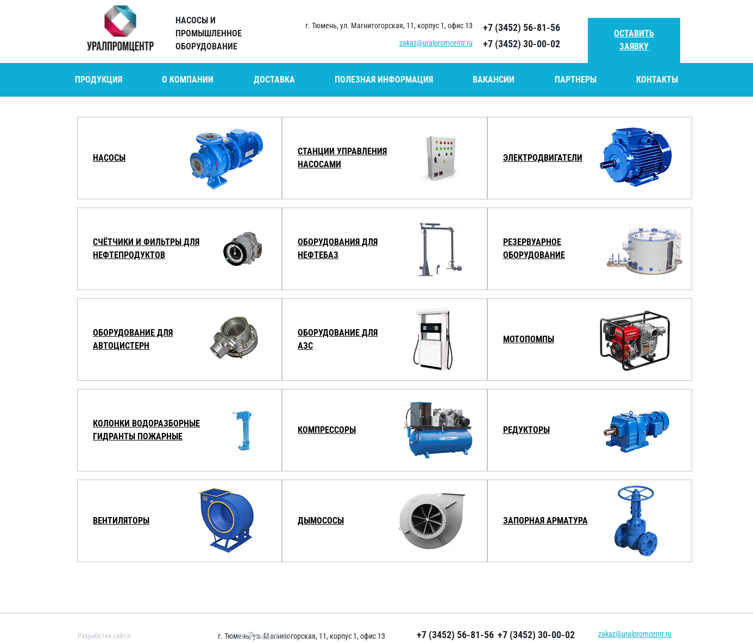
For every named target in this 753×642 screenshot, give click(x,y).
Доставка (274, 79)
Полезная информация (384, 79)
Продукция (98, 79)
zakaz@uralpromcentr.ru (436, 43)
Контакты (657, 79)
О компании (188, 79)
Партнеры (576, 79)
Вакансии (493, 79)
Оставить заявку (634, 40)
